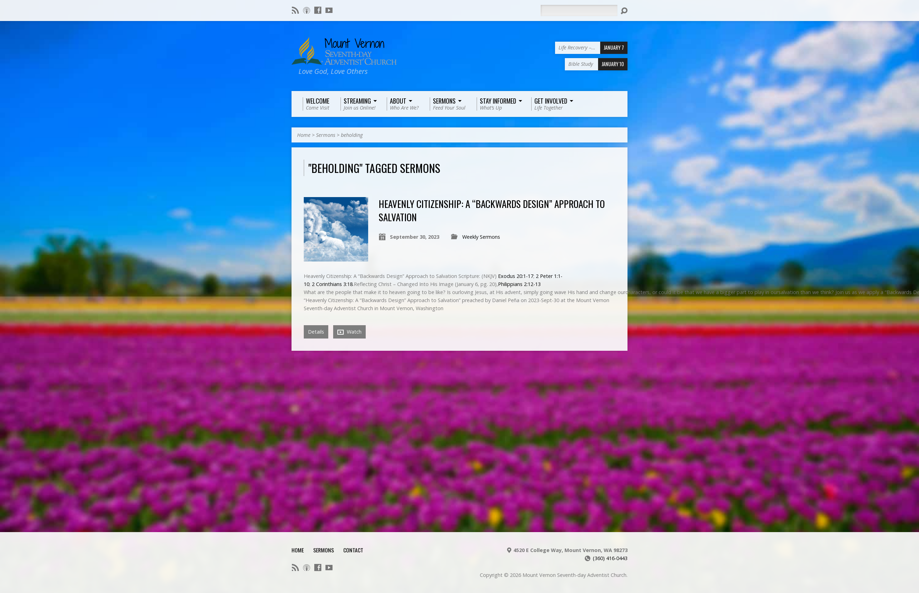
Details (316, 331)
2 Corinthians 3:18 (332, 284)
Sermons (325, 135)
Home (303, 135)
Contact (353, 550)
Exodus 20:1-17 (515, 276)
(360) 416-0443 (610, 558)
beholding (352, 135)
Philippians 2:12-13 (519, 284)
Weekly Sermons (481, 236)
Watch (349, 331)
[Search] (578, 10)
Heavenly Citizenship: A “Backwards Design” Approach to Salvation (492, 210)
